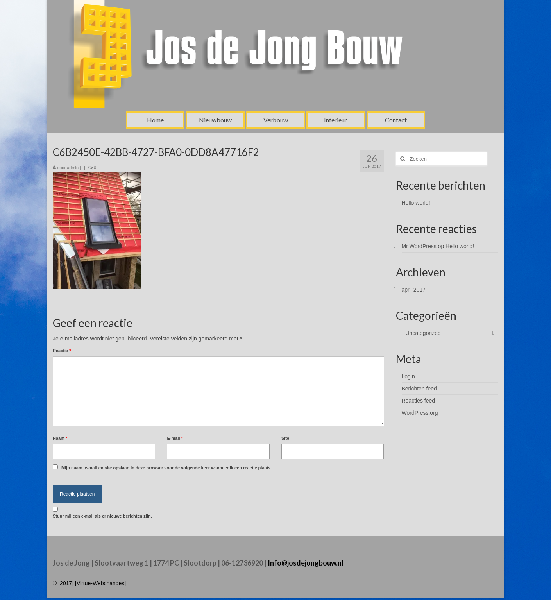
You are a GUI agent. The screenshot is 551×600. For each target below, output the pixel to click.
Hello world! (416, 203)
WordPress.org (420, 413)
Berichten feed (419, 388)
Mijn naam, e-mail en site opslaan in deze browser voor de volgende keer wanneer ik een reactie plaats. (166, 468)
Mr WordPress (419, 246)
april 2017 (414, 290)
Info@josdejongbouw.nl (305, 563)
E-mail (174, 438)
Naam (60, 438)
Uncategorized (423, 333)
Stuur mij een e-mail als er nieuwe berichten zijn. (102, 516)
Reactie (62, 350)
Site (285, 438)
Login (408, 376)
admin (73, 167)
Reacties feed (418, 401)
